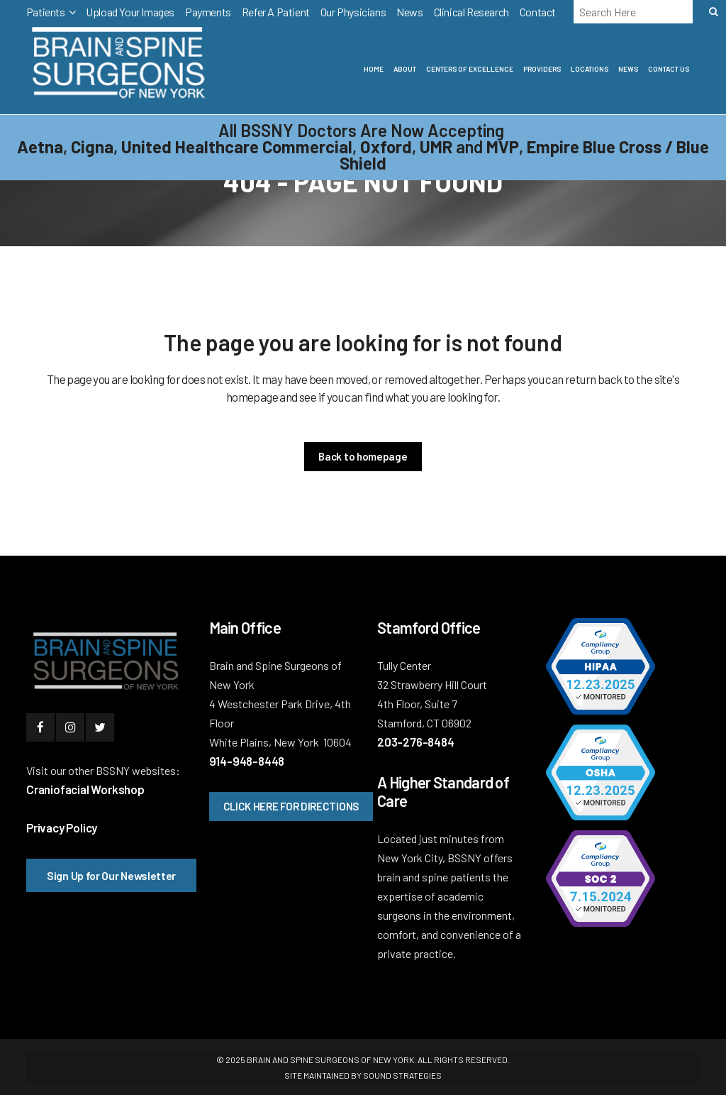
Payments (208, 11)
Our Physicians (353, 11)
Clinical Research (471, 11)
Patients (45, 11)
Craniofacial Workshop (85, 789)
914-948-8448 (247, 761)
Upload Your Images (130, 11)
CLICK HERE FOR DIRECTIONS (291, 806)
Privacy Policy (61, 827)
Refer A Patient (276, 11)
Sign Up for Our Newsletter (111, 875)
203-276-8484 (415, 741)
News (409, 11)
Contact (538, 11)
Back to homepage (362, 456)
